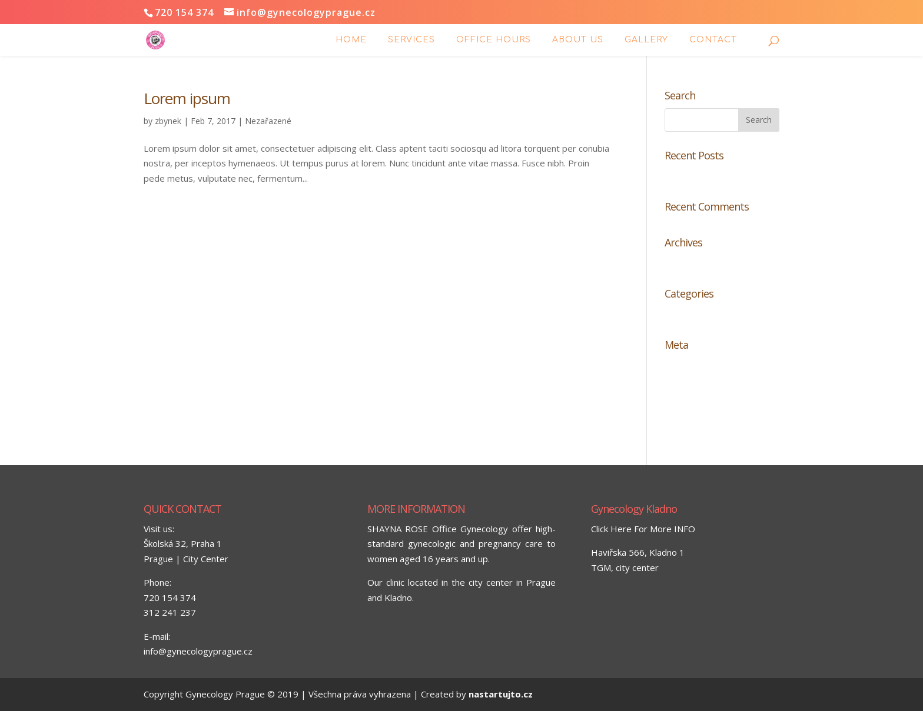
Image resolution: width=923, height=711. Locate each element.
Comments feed (697, 403)
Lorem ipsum (187, 98)
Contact (713, 40)
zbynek (168, 120)
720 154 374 (170, 597)
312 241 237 (170, 612)
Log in (677, 364)
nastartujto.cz (501, 694)
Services (411, 40)
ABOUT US (577, 40)
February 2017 (695, 262)
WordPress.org (696, 423)
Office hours (493, 40)
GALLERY (646, 40)
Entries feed (690, 384)
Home (351, 40)
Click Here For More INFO (643, 529)
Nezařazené (268, 120)
